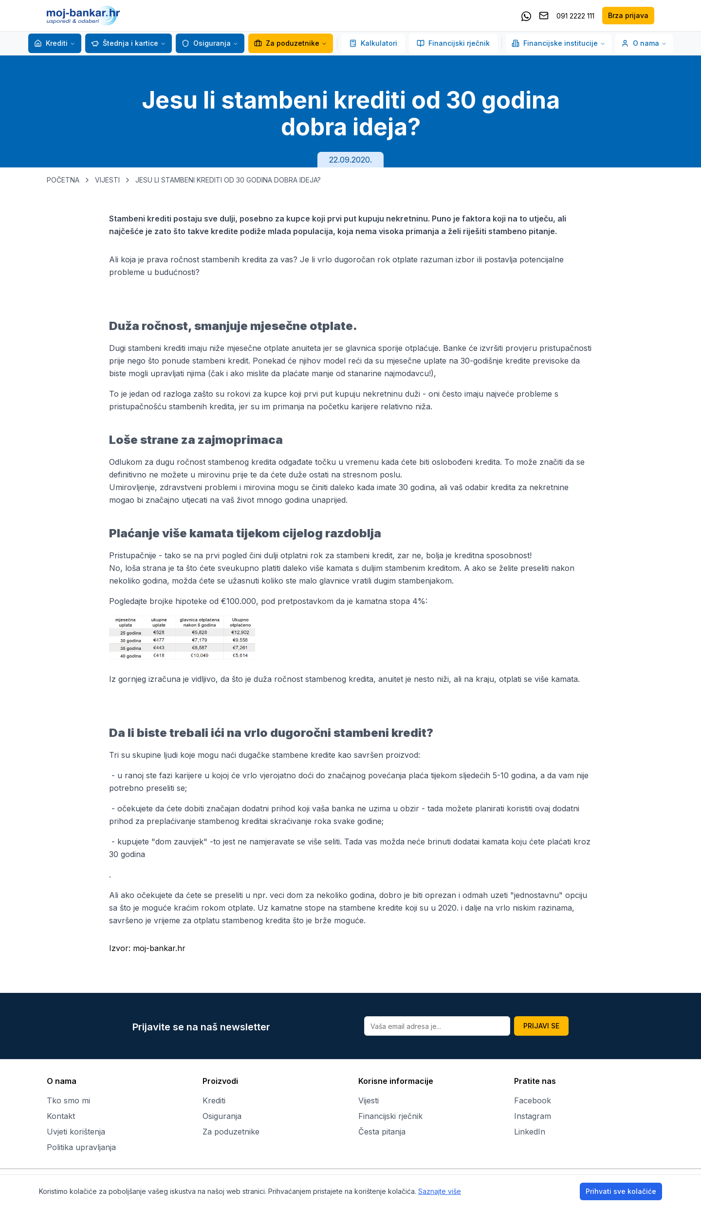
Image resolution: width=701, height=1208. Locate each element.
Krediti (51, 43)
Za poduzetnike (286, 43)
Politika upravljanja (81, 1147)
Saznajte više (439, 1191)
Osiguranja (206, 43)
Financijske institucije (559, 43)
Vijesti (368, 1100)
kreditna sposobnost (492, 555)
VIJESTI (107, 180)
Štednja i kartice (124, 43)
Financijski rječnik (453, 43)
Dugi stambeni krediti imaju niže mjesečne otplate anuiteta (215, 348)
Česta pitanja (382, 1131)
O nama (644, 43)
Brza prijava (628, 15)
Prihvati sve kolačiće (621, 1191)
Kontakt (61, 1116)
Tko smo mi (68, 1100)
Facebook (532, 1100)
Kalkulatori (373, 43)
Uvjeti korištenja (76, 1131)
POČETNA (63, 180)
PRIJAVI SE (541, 1026)
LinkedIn (529, 1131)
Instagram (532, 1116)
